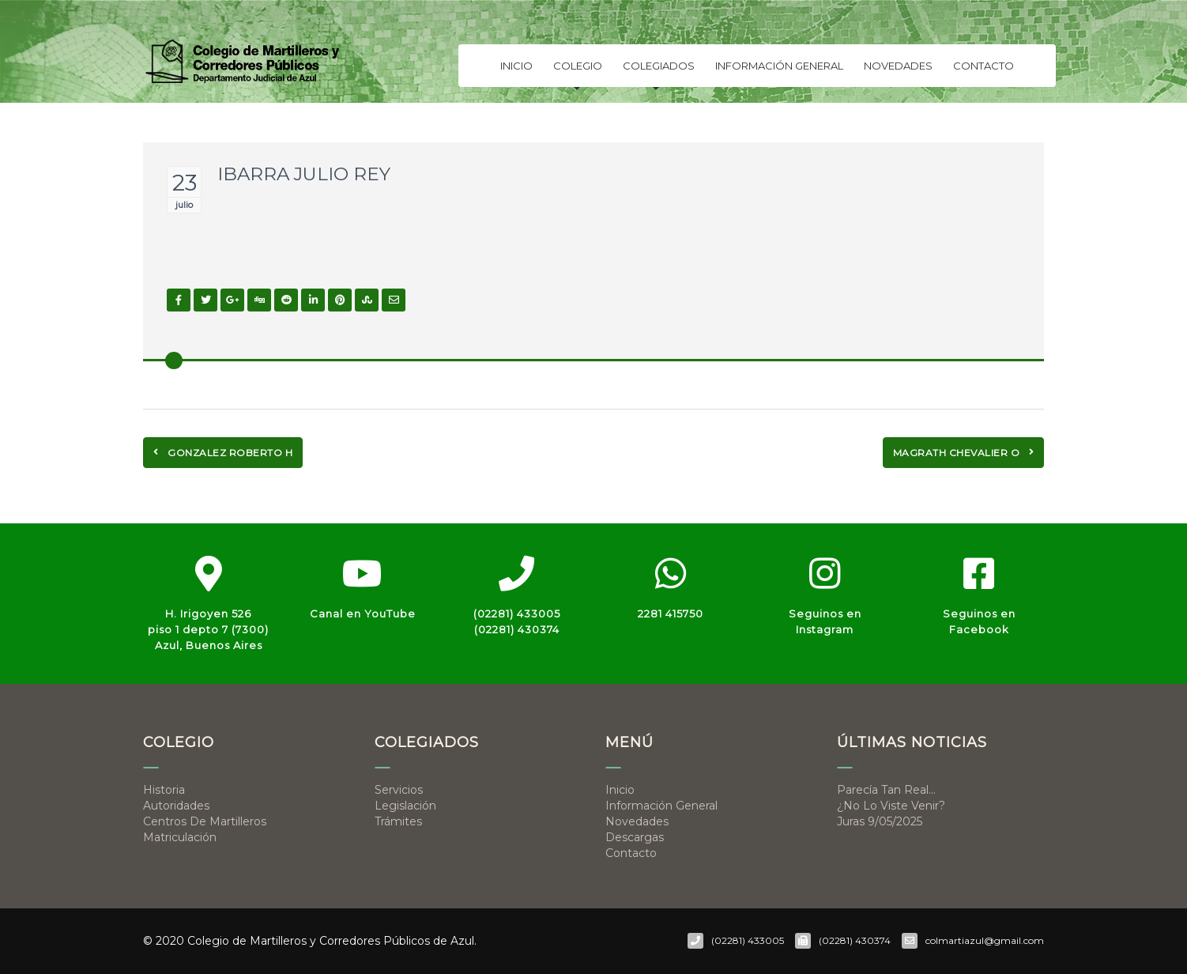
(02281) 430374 (517, 629)
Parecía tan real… (886, 790)
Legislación (405, 805)
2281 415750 (670, 613)
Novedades (898, 70)
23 (184, 182)
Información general (779, 70)
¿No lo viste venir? (891, 805)
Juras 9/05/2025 (879, 821)
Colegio (577, 74)
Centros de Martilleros (204, 821)
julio (184, 204)
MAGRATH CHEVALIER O (963, 453)
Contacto (983, 70)
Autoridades (176, 805)
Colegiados (659, 74)
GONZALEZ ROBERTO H (222, 453)
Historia (164, 790)
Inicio (516, 70)
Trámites (398, 821)
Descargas (634, 837)
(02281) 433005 (516, 613)
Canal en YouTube (363, 613)
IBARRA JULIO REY (303, 174)
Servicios (399, 790)
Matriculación (180, 837)
